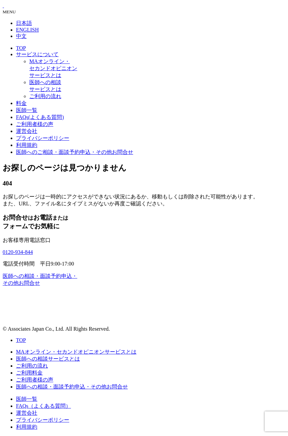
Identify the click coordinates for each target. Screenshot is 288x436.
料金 (21, 103)
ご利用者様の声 (34, 124)
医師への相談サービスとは (48, 359)
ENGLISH (27, 30)
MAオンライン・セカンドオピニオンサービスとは (53, 68)
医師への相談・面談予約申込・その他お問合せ (72, 386)
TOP (21, 48)
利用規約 (26, 145)
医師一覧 (26, 110)
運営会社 (26, 131)
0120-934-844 (18, 252)
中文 (21, 36)
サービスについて (37, 54)
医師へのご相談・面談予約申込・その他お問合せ (74, 152)
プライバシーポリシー (42, 138)
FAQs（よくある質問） (43, 406)
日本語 (24, 23)
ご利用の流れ (45, 96)
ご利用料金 (29, 373)
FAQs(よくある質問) (40, 117)
